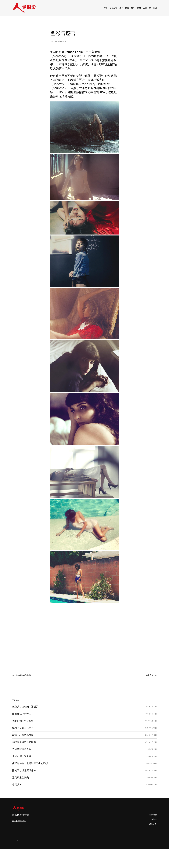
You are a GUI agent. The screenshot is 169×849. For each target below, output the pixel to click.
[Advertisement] (84, 632)
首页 (106, 8)
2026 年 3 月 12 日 (151, 707)
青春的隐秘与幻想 (23, 675)
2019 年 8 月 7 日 (151, 763)
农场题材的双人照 (21, 749)
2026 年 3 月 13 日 (151, 770)
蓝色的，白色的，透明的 (25, 706)
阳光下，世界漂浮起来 (24, 770)
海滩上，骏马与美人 (23, 728)
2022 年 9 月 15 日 (151, 735)
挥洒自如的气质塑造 (23, 721)
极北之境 (150, 675)
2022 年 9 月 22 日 (151, 721)
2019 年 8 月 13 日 (151, 742)
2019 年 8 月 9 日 (151, 749)
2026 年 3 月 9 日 (151, 777)
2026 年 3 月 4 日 (151, 785)
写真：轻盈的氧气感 (23, 735)
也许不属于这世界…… (23, 756)
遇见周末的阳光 (20, 777)
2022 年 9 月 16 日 (151, 728)
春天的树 (17, 784)
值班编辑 (58, 41)
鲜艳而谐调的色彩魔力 (24, 742)
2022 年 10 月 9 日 (151, 714)
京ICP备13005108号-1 (19, 821)
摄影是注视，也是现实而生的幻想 (30, 763)
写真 (64, 41)
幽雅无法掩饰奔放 (21, 713)
